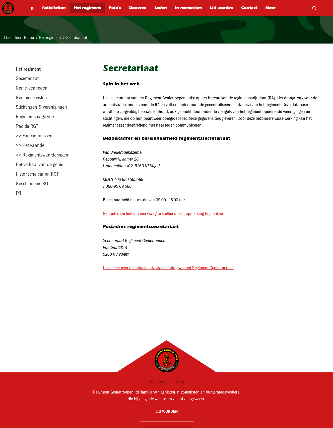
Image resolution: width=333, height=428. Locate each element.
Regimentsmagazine (35, 116)
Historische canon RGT (37, 174)
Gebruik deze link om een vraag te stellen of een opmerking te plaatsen (163, 213)
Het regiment (50, 37)
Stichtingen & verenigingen (41, 107)
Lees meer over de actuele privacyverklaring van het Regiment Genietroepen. (168, 267)
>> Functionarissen (34, 136)
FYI (18, 193)
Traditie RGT (27, 126)
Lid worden (167, 411)
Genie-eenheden (31, 88)
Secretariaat (76, 37)
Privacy (178, 381)
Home (29, 37)
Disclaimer (157, 381)
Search (314, 8)
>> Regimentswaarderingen (42, 155)
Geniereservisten (31, 97)
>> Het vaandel (30, 145)
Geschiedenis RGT (33, 183)
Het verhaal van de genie (39, 164)
